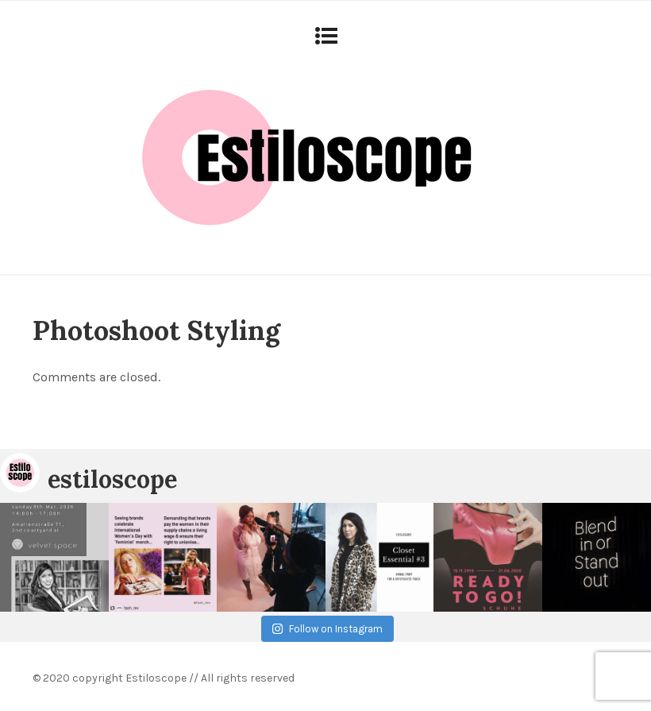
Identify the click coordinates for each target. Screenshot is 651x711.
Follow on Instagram (327, 629)
